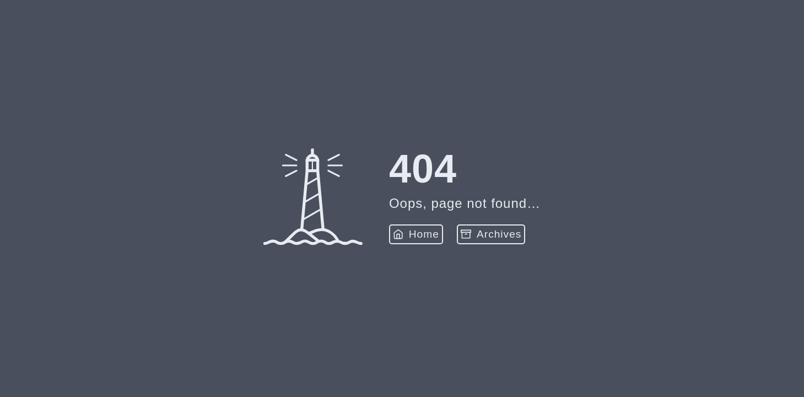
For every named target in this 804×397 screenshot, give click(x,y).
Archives (491, 234)
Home (416, 234)
